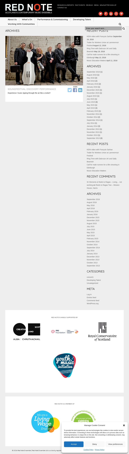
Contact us (62, 8)
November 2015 (93, 93)
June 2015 (91, 102)
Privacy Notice (99, 450)
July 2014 (90, 123)
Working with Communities (21, 24)
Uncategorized (92, 283)
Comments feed (93, 300)
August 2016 (92, 75)
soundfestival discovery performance (32, 89)
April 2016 (91, 81)
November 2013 (93, 132)
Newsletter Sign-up (108, 5)
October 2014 (92, 117)
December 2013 (93, 129)
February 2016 (92, 84)
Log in (89, 294)
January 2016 (92, 87)
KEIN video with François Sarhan (100, 36)
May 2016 (90, 78)
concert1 (90, 277)
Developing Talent (82, 19)
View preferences (115, 444)
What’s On (27, 19)
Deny (94, 444)
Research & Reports (65, 5)
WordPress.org (93, 303)
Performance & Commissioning (52, 19)
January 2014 (92, 126)
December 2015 (93, 90)
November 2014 (93, 114)
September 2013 (93, 138)
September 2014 (93, 120)
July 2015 (90, 99)
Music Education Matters (96, 61)
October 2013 (92, 135)
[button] (124, 425)
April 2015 (91, 108)
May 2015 (90, 105)
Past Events (80, 5)
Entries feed (91, 297)
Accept (74, 444)
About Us (12, 19)
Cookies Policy (88, 450)
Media (96, 5)
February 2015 (92, 111)
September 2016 (93, 72)
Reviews (89, 5)
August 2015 (92, 96)
